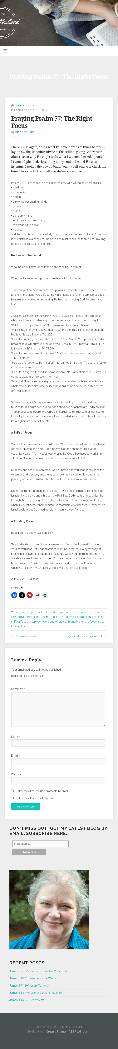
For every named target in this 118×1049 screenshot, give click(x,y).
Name (16, 736)
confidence (71, 612)
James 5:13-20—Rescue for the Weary (32, 978)
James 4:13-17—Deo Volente (26, 1000)
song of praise (57, 621)
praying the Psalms (38, 617)
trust (101, 621)
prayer (21, 617)
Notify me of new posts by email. (36, 798)
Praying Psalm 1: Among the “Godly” (84, 636)
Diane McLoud (25, 131)
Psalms (69, 617)
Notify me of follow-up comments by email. (42, 791)
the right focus (88, 621)
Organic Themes (56, 1031)
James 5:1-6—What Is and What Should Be (35, 992)
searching (98, 617)
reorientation (83, 617)
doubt (83, 612)
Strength (72, 621)
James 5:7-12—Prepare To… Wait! (29, 985)
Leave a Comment (26, 105)
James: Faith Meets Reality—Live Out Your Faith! (38, 971)
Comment (18, 689)
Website (16, 774)
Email (15, 755)
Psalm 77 (57, 617)
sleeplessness (38, 621)
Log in (87, 1031)
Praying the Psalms (39, 612)
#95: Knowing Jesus (25, 636)
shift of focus (19, 621)
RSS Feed (75, 1031)
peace (91, 612)
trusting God (18, 626)
